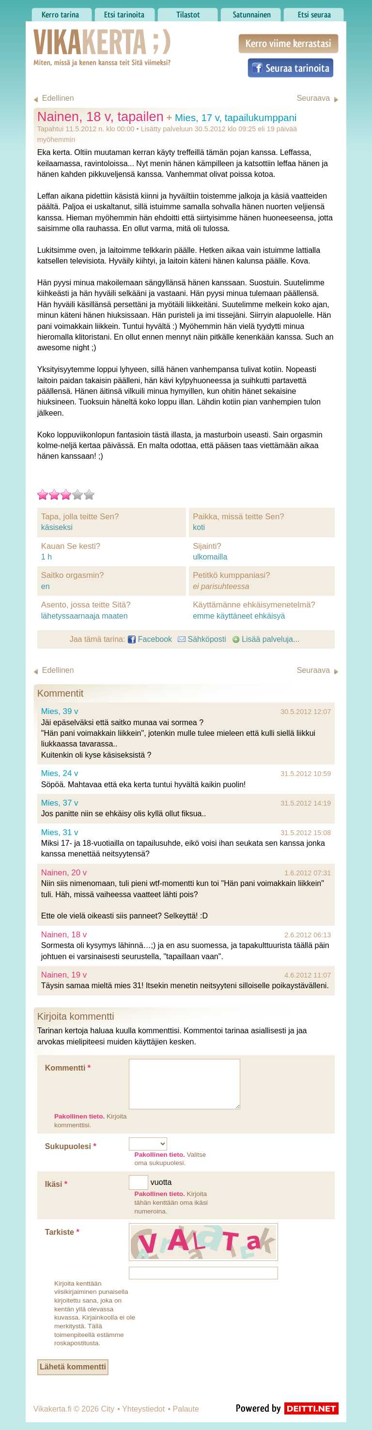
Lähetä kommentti (73, 1367)
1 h (46, 557)
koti (199, 527)
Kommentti (68, 1068)
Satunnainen (250, 12)
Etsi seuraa (313, 12)
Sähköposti (202, 639)
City (107, 1409)
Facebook (150, 639)
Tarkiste (62, 1232)
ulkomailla (210, 557)
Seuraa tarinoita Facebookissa (291, 68)
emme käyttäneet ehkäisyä (239, 616)
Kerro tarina (61, 12)
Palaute (186, 1409)
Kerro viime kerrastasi (288, 43)
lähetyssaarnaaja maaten (84, 616)
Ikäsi (56, 1184)
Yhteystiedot (143, 1409)
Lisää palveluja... (266, 639)
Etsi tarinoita (124, 12)
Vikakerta (78, 38)
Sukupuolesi (70, 1146)
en (45, 586)
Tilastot (187, 12)
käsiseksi (57, 527)
